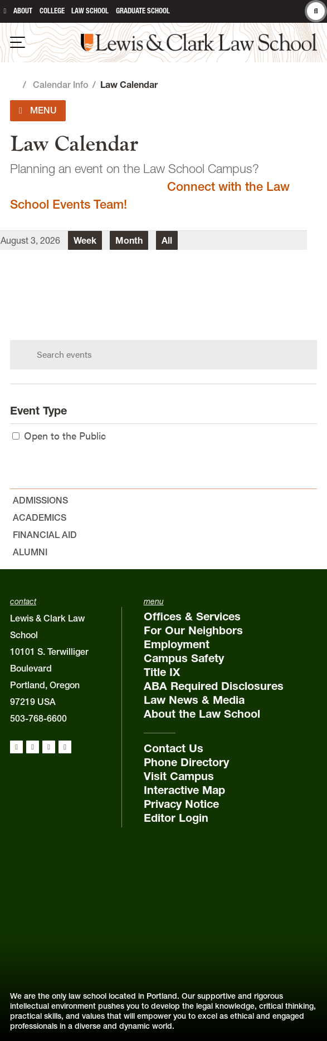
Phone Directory (186, 762)
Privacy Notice (181, 804)
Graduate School (143, 11)
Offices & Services (192, 616)
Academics (39, 517)
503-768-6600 (38, 718)
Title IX (162, 672)
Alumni (30, 551)
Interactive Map (184, 790)
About (22, 11)
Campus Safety (184, 658)
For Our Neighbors (193, 630)
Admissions (40, 500)
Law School (90, 11)
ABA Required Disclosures (214, 686)
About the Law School (202, 714)
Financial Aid (45, 534)
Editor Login (176, 818)
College (52, 11)
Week (85, 240)
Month (129, 240)
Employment (176, 644)
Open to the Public (59, 435)
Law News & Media (194, 700)
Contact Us (173, 748)
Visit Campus (179, 776)
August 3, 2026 (30, 240)
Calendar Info (60, 84)
